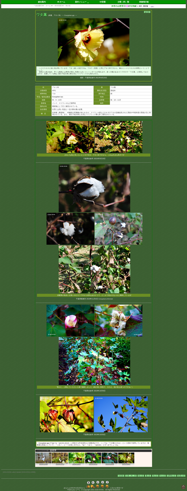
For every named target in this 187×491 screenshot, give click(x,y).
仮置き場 (181, 476)
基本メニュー (80, 2)
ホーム (61, 2)
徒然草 (147, 12)
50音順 (103, 2)
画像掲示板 (144, 2)
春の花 (140, 476)
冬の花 (162, 476)
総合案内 (42, 2)
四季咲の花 (171, 476)
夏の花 (148, 476)
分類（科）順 (123, 2)
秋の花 (155, 476)
